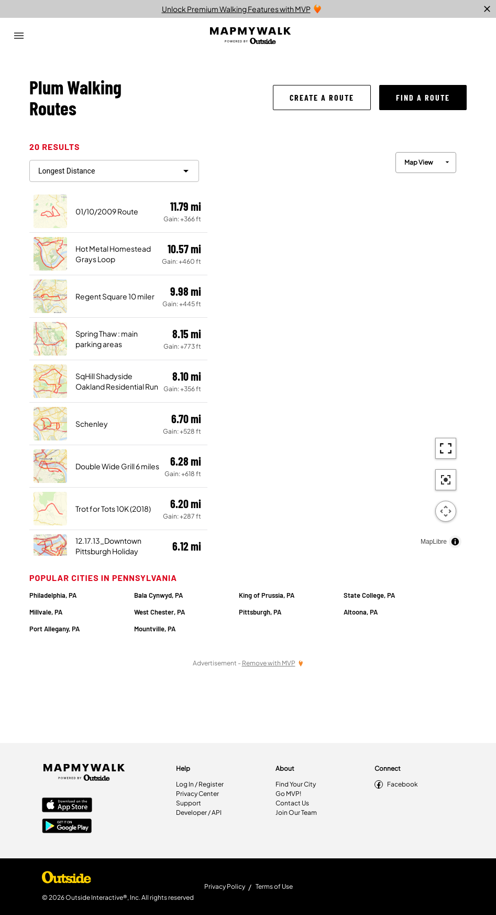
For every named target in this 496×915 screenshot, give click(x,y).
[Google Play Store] (67, 826)
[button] (322, 97)
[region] (337, 347)
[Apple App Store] (67, 805)
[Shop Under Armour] (66, 880)
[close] (487, 9)
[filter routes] (114, 170)
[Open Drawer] (18, 35)
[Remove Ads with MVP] (273, 663)
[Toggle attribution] (455, 541)
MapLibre (434, 541)
